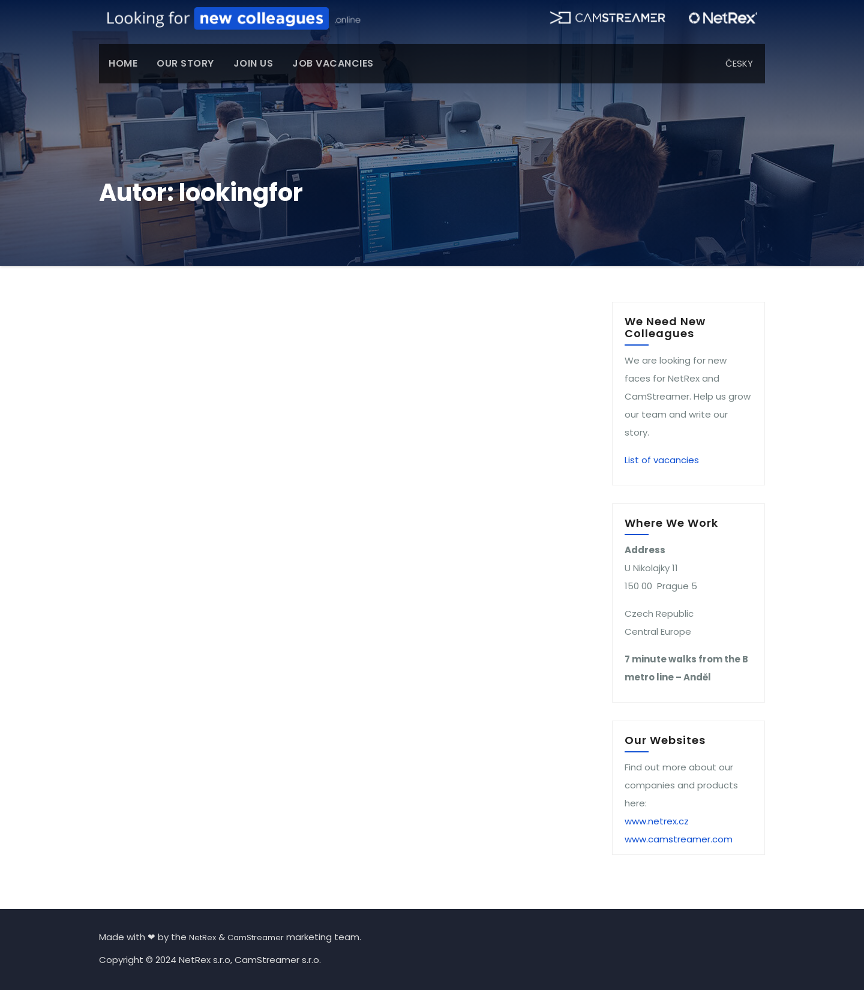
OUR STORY (185, 63)
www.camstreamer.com (679, 839)
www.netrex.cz (657, 821)
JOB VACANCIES (333, 63)
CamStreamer (255, 937)
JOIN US (253, 63)
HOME (123, 63)
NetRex (202, 937)
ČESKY (739, 63)
